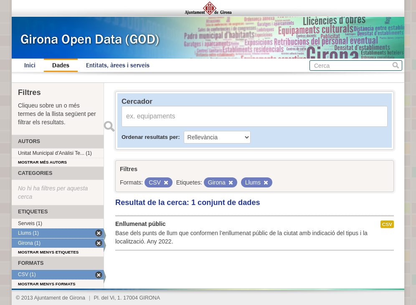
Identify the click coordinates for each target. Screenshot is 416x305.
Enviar (109, 126)
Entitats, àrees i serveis (118, 65)
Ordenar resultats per (150, 137)
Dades (60, 65)
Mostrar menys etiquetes (48, 252)
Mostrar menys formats (47, 284)
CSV (387, 224)
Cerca (395, 65)
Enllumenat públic (140, 223)
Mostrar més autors (42, 162)
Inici (30, 65)
